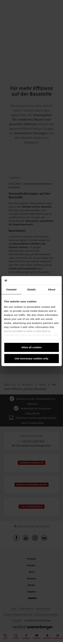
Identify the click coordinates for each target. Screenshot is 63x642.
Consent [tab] (11, 289)
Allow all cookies (31, 347)
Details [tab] (31, 289)
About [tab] (51, 289)
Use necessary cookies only (31, 358)
